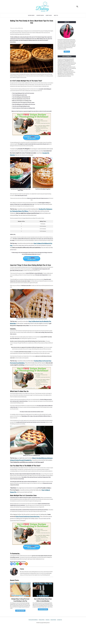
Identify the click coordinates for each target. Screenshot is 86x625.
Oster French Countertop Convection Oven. (28, 516)
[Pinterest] (20, 563)
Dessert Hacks (40, 15)
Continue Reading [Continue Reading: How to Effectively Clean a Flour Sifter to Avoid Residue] (43, 609)
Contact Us (59, 619)
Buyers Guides (31, 15)
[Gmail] (23, 563)
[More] (26, 563)
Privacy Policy (41, 619)
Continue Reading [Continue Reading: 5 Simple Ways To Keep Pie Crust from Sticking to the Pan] (20, 610)
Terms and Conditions (33, 619)
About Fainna (53, 619)
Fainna (22, 569)
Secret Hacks (49, 15)
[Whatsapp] (17, 563)
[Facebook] (11, 563)
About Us (56, 15)
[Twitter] (14, 563)
